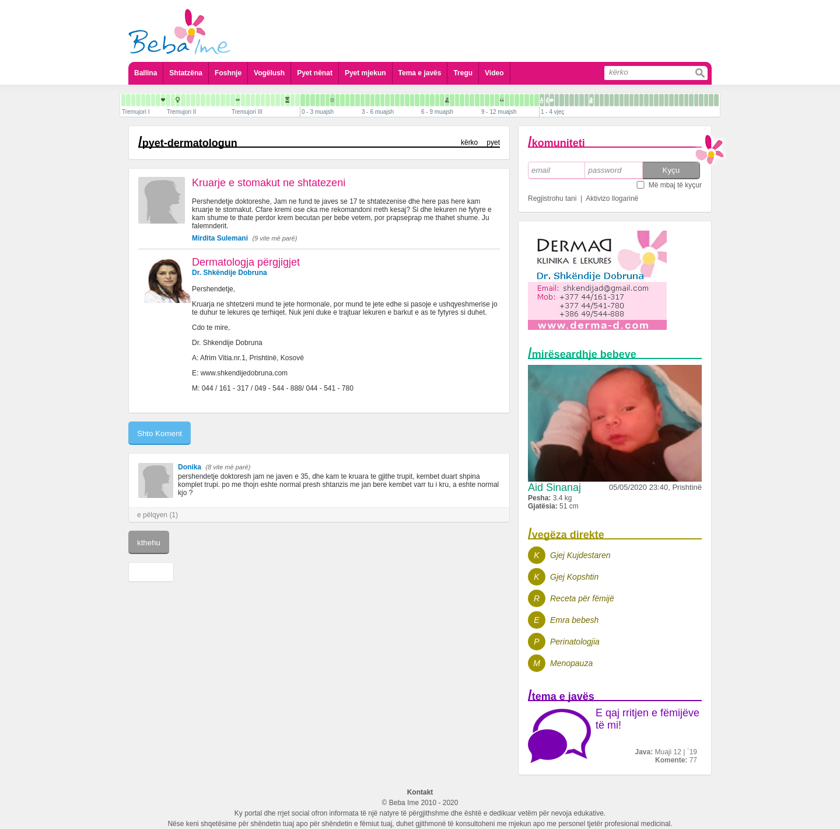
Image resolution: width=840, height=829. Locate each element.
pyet (493, 142)
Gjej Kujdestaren (580, 555)
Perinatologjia (575, 641)
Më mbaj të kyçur (675, 185)
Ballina (145, 73)
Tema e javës (420, 73)
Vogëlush (269, 73)
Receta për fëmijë (582, 598)
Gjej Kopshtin (574, 576)
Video (494, 73)
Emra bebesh (574, 620)
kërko (469, 142)
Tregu (463, 73)
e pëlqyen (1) (157, 515)
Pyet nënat (314, 73)
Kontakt (420, 792)
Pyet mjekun (365, 73)
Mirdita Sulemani (220, 238)
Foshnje (228, 73)
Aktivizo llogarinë (612, 198)
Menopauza (571, 663)
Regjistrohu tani (552, 198)
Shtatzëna (185, 73)
